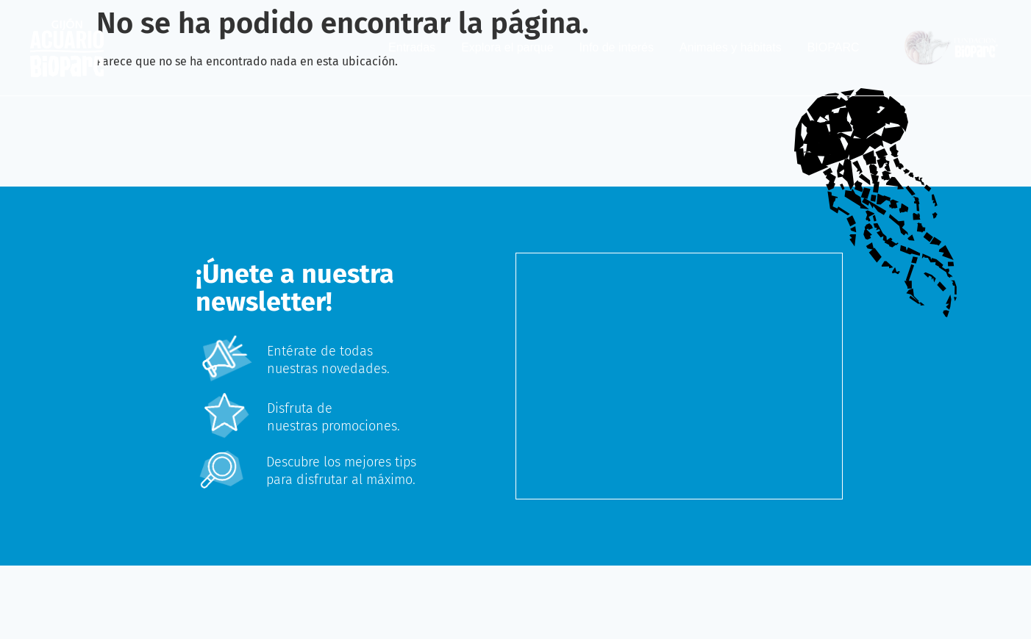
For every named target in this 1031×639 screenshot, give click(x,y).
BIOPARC (833, 47)
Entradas (411, 47)
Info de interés (616, 47)
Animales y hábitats (730, 47)
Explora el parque (507, 47)
